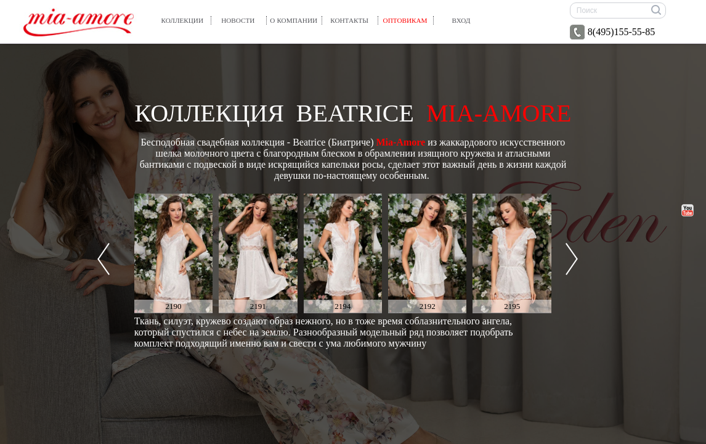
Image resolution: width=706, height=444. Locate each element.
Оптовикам (405, 20)
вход (461, 20)
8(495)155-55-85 (612, 32)
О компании (293, 20)
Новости (237, 20)
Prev (103, 259)
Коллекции (182, 20)
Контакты (349, 20)
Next (572, 259)
